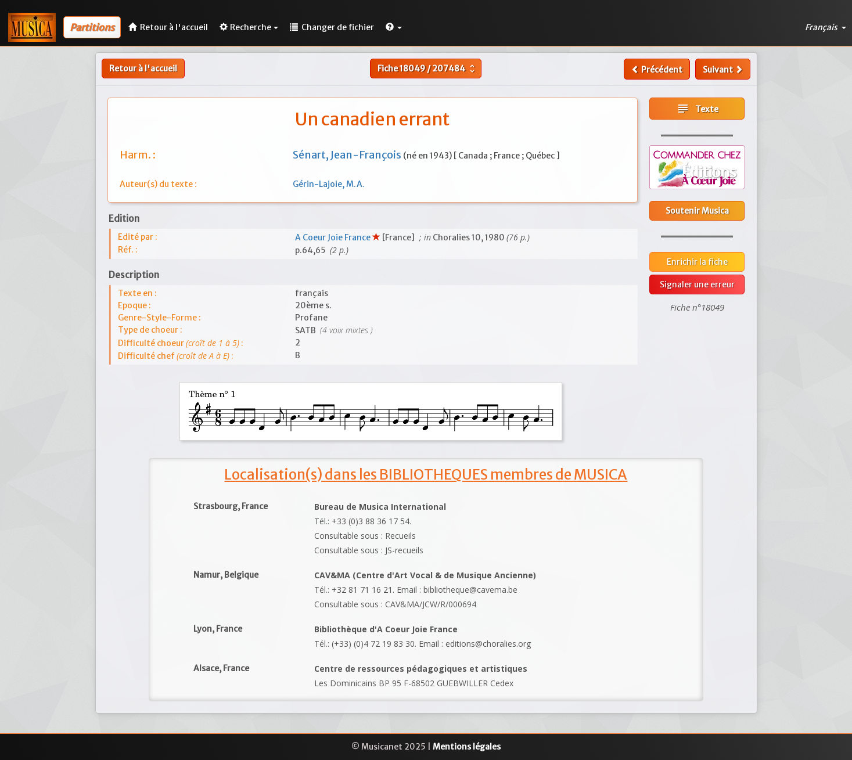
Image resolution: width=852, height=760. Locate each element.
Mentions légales (467, 746)
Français (825, 27)
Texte (697, 109)
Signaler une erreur (697, 284)
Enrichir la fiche (697, 262)
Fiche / (427, 68)
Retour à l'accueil (143, 68)
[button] (394, 27)
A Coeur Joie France (333, 237)
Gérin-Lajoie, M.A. (329, 184)
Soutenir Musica (697, 211)
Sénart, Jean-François (348, 154)
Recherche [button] (249, 27)
